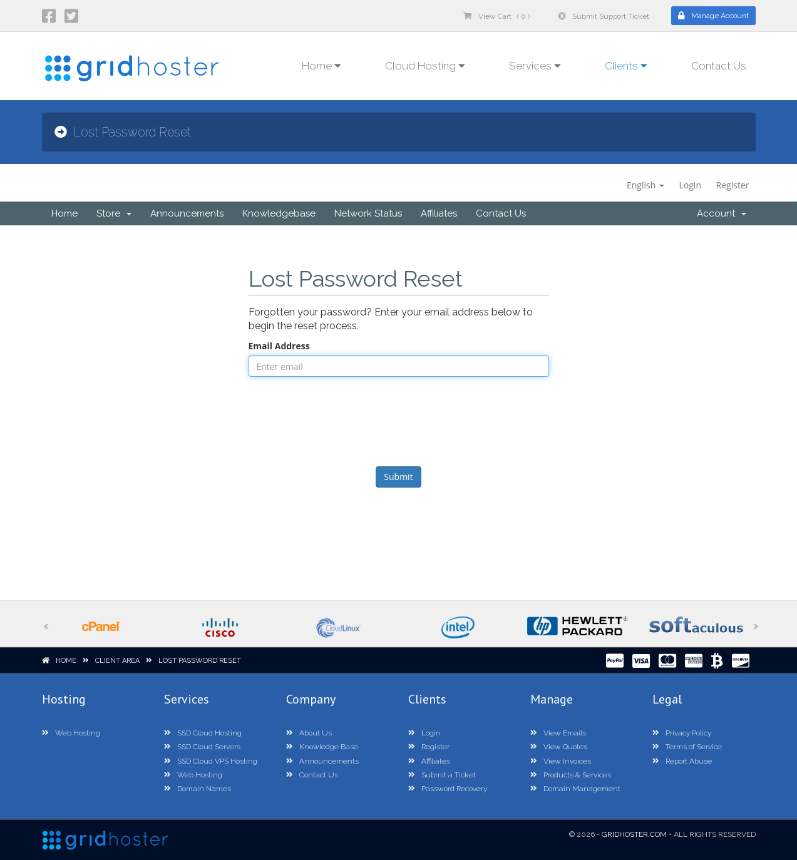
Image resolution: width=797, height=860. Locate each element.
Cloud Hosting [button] (425, 65)
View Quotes (558, 746)
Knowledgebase (279, 213)
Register (732, 185)
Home (64, 213)
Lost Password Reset (199, 661)
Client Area (117, 661)
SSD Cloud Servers (202, 746)
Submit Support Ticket (603, 16)
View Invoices (560, 761)
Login (690, 185)
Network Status (368, 213)
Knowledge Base (322, 746)
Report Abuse (682, 761)
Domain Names (197, 788)
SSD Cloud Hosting (203, 733)
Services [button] (535, 65)
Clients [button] (626, 65)
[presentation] (399, 420)
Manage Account (713, 15)
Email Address (279, 346)
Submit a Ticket (442, 774)
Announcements (187, 213)
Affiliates (439, 213)
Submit (398, 477)
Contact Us (718, 65)
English (645, 185)
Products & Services (570, 774)
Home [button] (321, 65)
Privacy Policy (681, 733)
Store (113, 213)
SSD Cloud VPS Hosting (210, 761)
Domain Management (575, 788)
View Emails (558, 733)
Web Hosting (71, 733)
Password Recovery (447, 788)
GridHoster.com (634, 834)
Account (721, 213)
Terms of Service (687, 746)
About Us (309, 733)
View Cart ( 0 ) (496, 16)
